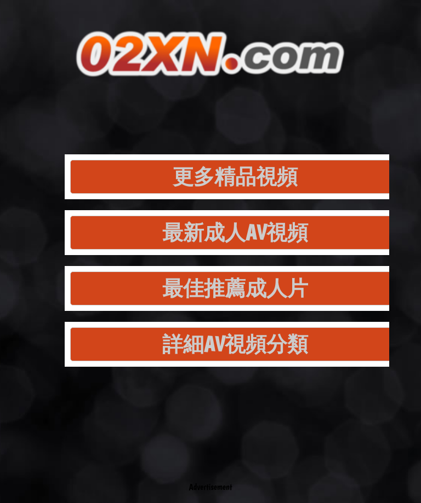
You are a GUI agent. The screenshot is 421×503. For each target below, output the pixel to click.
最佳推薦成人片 (235, 288)
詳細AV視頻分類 (235, 344)
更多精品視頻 (235, 176)
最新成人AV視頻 (235, 232)
